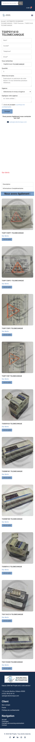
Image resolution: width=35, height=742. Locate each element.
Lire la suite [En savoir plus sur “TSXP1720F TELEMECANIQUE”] (7, 382)
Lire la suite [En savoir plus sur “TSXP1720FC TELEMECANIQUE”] (7, 335)
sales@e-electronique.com (18, 122)
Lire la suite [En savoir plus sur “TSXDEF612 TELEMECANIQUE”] (7, 573)
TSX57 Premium (19, 23)
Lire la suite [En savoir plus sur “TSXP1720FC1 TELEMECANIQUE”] (7, 287)
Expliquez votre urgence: (10, 96)
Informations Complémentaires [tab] (13, 188)
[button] (32, 15)
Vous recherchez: (7, 61)
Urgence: (4, 88)
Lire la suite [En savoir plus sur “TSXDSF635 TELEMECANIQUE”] (7, 430)
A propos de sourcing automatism (13, 723)
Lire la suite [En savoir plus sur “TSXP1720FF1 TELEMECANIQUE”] (7, 239)
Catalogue (5, 721)
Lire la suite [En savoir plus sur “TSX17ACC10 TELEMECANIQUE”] (7, 621)
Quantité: (5, 68)
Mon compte (6, 705)
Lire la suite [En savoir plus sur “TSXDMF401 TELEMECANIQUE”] (7, 478)
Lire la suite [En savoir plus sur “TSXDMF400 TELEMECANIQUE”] (7, 525)
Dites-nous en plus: (8, 76)
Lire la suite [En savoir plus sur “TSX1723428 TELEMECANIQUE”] (7, 668)
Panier (4, 707)
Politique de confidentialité (10, 710)
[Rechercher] (20, 3)
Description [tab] (6, 184)
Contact (4, 725)
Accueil (3, 21)
